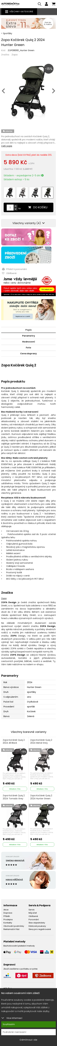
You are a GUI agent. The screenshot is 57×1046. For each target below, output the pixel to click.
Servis (32, 909)
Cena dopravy (28, 353)
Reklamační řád (11, 929)
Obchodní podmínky (13, 926)
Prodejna (8, 919)
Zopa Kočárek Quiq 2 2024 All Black (14, 742)
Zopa (14, 54)
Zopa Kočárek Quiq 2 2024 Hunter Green (41, 797)
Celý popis (6, 145)
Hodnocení (28, 341)
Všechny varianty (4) (28, 223)
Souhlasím (9, 1024)
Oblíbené (33, 916)
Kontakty (7, 922)
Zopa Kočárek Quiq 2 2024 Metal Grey (41, 742)
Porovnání (34, 919)
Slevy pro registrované (40, 929)
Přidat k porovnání (14, 269)
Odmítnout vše (28, 1039)
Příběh (6, 916)
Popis (28, 329)
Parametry (28, 335)
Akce (6, 909)
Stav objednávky (37, 922)
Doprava (7, 912)
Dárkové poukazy (37, 926)
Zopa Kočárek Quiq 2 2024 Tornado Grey (14, 797)
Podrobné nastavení (14, 1032)
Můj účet (33, 912)
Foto (28, 347)
